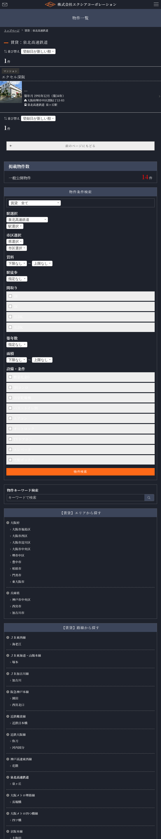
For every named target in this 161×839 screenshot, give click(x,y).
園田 (15, 698)
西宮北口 (18, 704)
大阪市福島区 (21, 529)
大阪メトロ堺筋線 (22, 795)
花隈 (15, 765)
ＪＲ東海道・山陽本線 (25, 655)
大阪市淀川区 (21, 542)
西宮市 (16, 606)
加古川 (16, 680)
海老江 (16, 644)
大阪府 (14, 522)
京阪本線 (16, 831)
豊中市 (16, 562)
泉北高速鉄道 (19, 777)
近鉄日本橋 (19, 723)
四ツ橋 (16, 820)
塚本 (15, 662)
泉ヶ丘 (16, 783)
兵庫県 (14, 593)
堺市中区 (18, 555)
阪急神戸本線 (19, 692)
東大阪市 (18, 581)
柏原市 (16, 568)
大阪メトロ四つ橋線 (24, 813)
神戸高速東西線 (21, 759)
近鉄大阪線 (18, 734)
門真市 (16, 575)
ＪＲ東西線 (18, 637)
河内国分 (18, 747)
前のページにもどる (80, 146)
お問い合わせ (5, 4)
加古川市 (18, 612)
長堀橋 (16, 802)
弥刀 (15, 741)
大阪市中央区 (21, 549)
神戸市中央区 (21, 599)
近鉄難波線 (18, 716)
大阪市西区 (19, 536)
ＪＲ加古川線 (19, 673)
